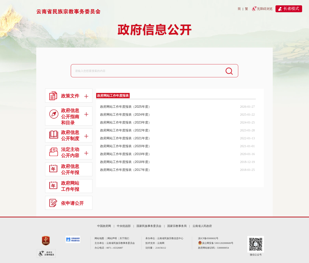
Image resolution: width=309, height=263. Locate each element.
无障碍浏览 (265, 8)
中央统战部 (124, 226)
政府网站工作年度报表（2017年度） (125, 169)
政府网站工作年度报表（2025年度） (125, 106)
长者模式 (291, 8)
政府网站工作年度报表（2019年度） (125, 154)
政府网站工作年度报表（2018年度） (125, 162)
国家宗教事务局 (177, 226)
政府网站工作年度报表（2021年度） (125, 138)
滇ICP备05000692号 (208, 238)
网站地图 (100, 238)
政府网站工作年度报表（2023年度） (125, 122)
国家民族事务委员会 (149, 226)
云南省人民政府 (202, 226)
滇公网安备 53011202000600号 (217, 243)
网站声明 (112, 238)
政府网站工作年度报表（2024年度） (125, 114)
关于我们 (124, 238)
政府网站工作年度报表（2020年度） (125, 146)
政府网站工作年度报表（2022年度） (125, 130)
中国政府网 (104, 226)
